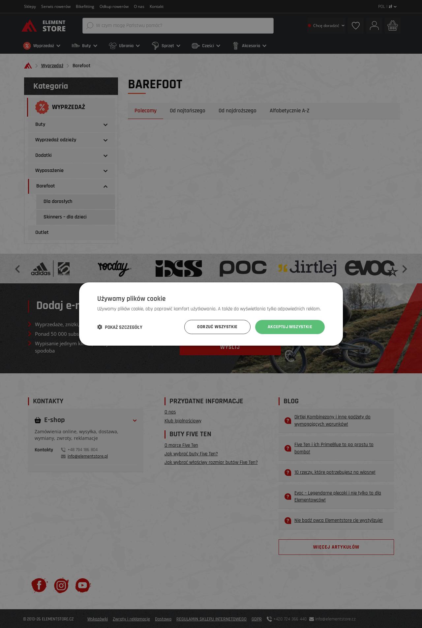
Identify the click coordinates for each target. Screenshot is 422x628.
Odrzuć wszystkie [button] (217, 327)
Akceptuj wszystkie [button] (290, 327)
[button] (119, 327)
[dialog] (211, 314)
